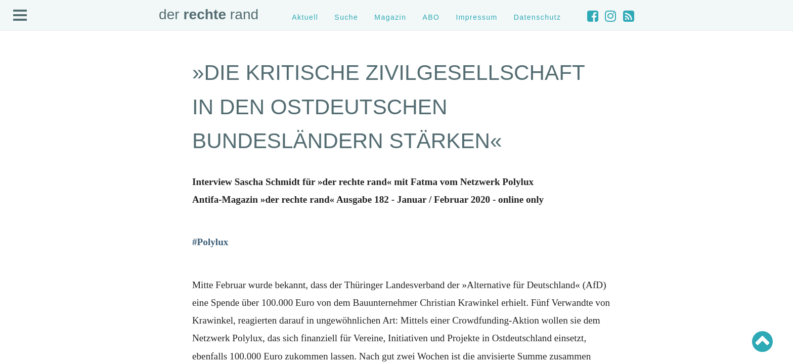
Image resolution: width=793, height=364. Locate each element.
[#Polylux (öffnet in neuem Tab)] (210, 242)
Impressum (476, 17)
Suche (346, 17)
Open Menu (20, 16)
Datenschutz (537, 17)
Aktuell (305, 17)
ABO (430, 17)
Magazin (390, 17)
